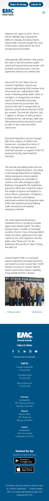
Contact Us (36, 4)
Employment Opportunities (25, 357)
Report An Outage (18, 4)
